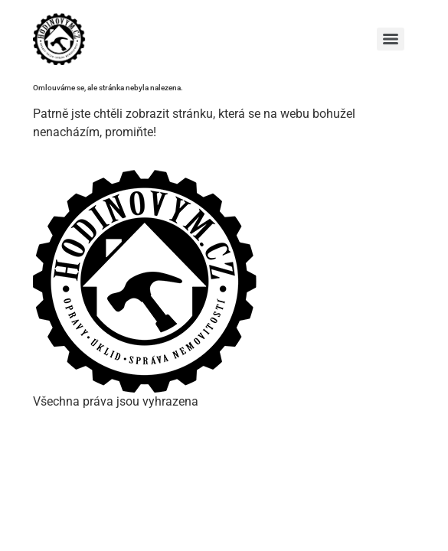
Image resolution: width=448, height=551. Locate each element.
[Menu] (390, 39)
